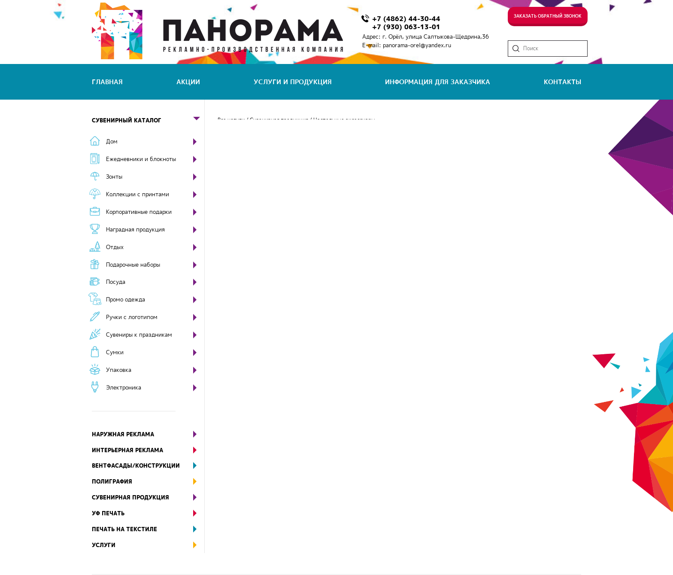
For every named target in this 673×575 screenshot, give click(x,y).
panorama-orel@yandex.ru (417, 45)
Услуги (148, 545)
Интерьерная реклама (148, 450)
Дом (112, 141)
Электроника (123, 387)
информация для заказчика (437, 81)
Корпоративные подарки (139, 212)
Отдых (115, 247)
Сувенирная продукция (148, 497)
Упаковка (118, 370)
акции (188, 81)
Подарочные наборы (133, 264)
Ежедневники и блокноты (141, 159)
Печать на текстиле (148, 529)
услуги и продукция (293, 81)
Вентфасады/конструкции (148, 465)
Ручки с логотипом (132, 317)
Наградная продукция (135, 229)
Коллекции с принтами (137, 194)
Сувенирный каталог (148, 120)
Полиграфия (148, 481)
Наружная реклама (148, 434)
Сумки (115, 352)
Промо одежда (125, 299)
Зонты (114, 176)
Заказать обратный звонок (548, 16)
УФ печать (148, 513)
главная (107, 81)
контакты (562, 81)
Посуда (115, 282)
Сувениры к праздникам (139, 334)
